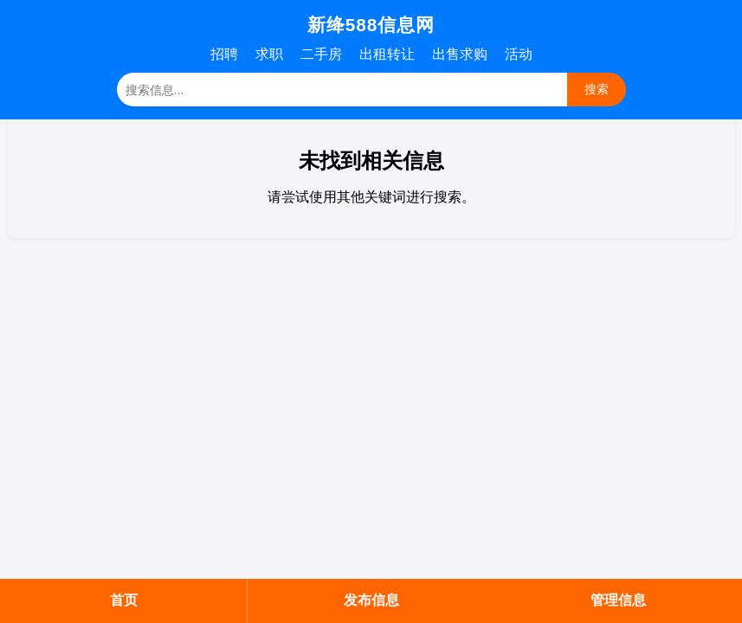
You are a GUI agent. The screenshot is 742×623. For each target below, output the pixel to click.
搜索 (596, 89)
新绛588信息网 (371, 25)
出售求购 (459, 54)
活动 (518, 54)
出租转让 (387, 54)
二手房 (321, 54)
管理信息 (618, 600)
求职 (269, 54)
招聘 (224, 54)
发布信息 (371, 600)
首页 (124, 600)
